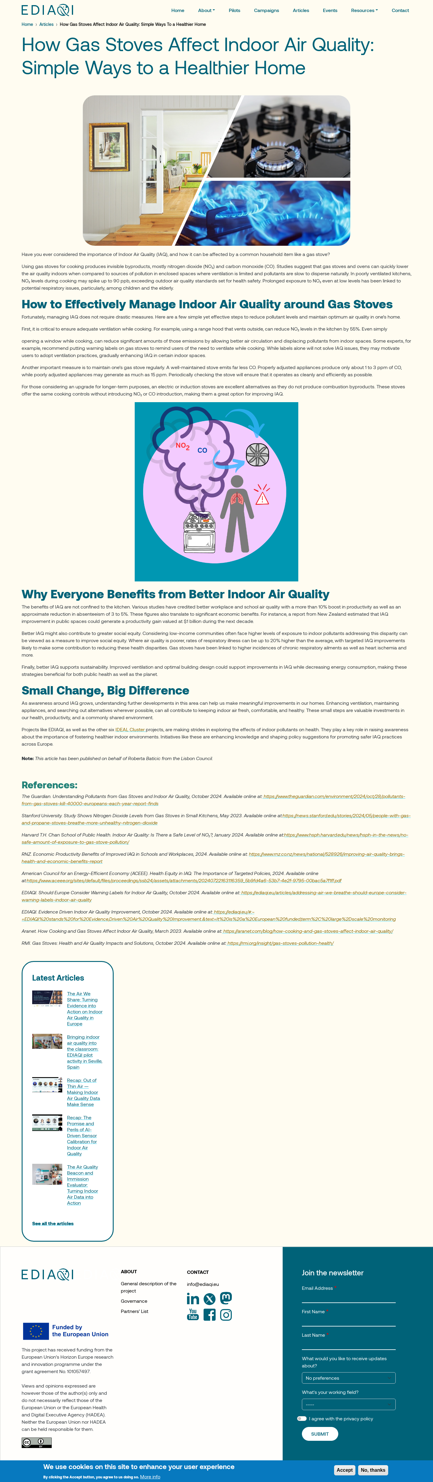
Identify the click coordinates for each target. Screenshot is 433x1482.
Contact (400, 10)
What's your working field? (330, 1392)
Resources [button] (362, 10)
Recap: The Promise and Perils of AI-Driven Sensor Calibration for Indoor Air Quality (82, 1135)
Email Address (317, 1288)
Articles (301, 10)
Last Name (313, 1335)
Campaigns (266, 10)
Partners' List (134, 1311)
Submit (320, 1434)
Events (330, 10)
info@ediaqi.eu (203, 1284)
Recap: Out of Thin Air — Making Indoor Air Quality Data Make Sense (83, 1092)
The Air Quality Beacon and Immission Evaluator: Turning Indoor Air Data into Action (82, 1185)
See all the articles (53, 1223)
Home (177, 10)
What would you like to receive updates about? (344, 1361)
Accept (345, 1472)
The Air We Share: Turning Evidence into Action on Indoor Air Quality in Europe (85, 1008)
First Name (313, 1311)
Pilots (234, 10)
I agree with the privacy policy (341, 1418)
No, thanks (373, 1472)
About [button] (204, 10)
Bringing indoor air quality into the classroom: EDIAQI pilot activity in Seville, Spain (84, 1052)
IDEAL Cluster (130, 729)
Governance (134, 1301)
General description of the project (149, 1286)
